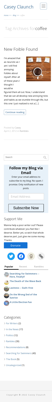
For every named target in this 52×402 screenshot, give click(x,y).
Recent (23, 266)
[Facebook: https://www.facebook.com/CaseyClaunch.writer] (21, 256)
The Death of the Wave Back (25, 281)
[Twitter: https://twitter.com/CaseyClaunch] (11, 256)
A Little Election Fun (21, 302)
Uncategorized (13, 365)
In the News (12, 329)
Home (8, 15)
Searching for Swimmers (18, 353)
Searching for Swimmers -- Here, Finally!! (24, 275)
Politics (9, 335)
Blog (15, 15)
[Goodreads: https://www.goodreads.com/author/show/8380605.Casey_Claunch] (31, 256)
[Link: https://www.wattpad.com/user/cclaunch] (41, 256)
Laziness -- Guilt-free (21, 287)
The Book (11, 359)
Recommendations (15, 347)
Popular (9, 266)
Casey (18, 127)
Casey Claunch (19, 7)
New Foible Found (21, 49)
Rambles (24, 131)
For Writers (12, 323)
